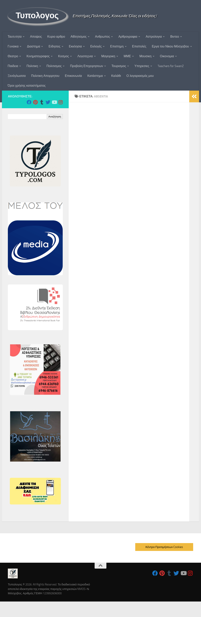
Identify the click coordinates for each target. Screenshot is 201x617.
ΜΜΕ (127, 56)
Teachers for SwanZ (171, 66)
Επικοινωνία (73, 76)
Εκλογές (96, 46)
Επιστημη (116, 46)
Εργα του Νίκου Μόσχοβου (170, 46)
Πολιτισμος (54, 66)
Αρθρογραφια (127, 36)
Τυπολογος (37, 15)
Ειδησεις (54, 46)
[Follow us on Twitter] (48, 102)
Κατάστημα (95, 76)
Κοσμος (63, 56)
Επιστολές (139, 46)
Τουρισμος (118, 66)
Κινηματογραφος (38, 56)
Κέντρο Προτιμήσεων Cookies (164, 547)
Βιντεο (174, 36)
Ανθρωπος (102, 36)
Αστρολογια (154, 36)
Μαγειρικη (108, 56)
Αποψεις (36, 36)
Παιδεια (13, 66)
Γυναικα (13, 46)
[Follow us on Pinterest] (35, 102)
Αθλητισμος (78, 36)
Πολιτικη (32, 66)
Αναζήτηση (54, 116)
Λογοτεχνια (85, 56)
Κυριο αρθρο (56, 36)
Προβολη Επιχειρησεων (86, 66)
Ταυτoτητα (15, 36)
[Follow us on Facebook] (29, 102)
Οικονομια (167, 56)
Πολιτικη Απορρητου (45, 76)
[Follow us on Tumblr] (41, 102)
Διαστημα (33, 46)
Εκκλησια (75, 46)
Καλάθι (116, 76)
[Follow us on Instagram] (60, 102)
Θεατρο (13, 56)
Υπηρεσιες (141, 66)
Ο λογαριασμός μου (140, 76)
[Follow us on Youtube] (54, 102)
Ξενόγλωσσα (17, 76)
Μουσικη (145, 56)
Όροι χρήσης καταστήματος (27, 85)
